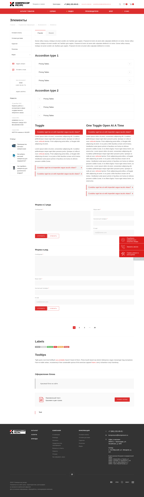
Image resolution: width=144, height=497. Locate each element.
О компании (56, 434)
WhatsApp (72, 474)
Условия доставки (84, 437)
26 (95, 327)
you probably (60, 360)
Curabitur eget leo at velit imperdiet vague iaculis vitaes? (58, 132)
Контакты (55, 440)
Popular (40, 33)
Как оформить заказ (58, 457)
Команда (55, 437)
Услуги (34, 434)
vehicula (42, 141)
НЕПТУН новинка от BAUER (20, 132)
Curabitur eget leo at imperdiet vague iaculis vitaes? (56, 167)
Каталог (34, 430)
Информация (84, 430)
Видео (81, 446)
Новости (13, 98)
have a (94, 362)
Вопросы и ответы (58, 448)
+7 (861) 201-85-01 (71, 4)
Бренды (34, 439)
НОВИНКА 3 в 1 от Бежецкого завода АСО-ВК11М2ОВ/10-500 (19, 122)
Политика (82, 443)
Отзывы (54, 454)
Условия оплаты (84, 434)
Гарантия (81, 440)
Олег (21, 83)
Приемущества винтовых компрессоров (22, 147)
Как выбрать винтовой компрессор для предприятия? (22, 157)
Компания (56, 430)
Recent (51, 33)
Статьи (12, 139)
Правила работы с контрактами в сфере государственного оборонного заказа (18, 109)
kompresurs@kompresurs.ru (102, 4)
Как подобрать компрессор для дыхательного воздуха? (22, 169)
